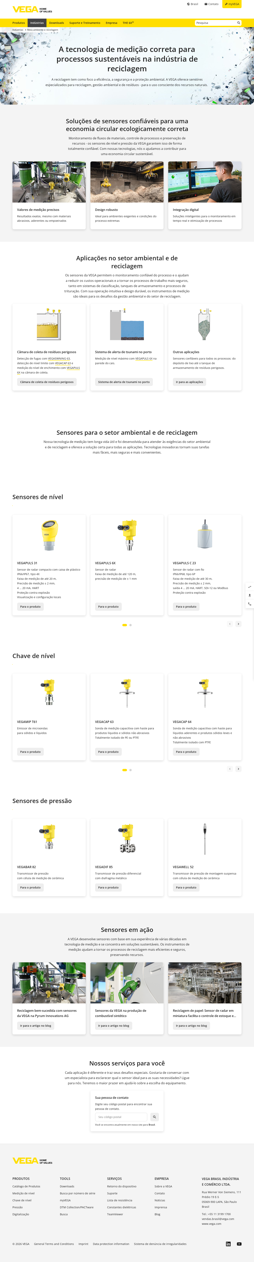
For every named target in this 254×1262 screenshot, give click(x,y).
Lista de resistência (119, 1200)
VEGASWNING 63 (59, 358)
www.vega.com (211, 1224)
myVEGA (65, 1200)
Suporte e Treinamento (84, 23)
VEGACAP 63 (63, 363)
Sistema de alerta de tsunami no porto (124, 382)
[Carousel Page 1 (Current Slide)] (124, 625)
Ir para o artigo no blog (35, 1025)
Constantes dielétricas (121, 1207)
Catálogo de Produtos (26, 1186)
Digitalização (20, 1214)
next (238, 624)
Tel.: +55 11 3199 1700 (216, 1214)
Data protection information (111, 1244)
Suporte (112, 1193)
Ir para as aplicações (189, 382)
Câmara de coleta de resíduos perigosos (47, 382)
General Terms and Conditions (54, 1244)
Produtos (18, 23)
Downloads (56, 23)
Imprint (83, 1244)
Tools (65, 1179)
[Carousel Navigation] (234, 624)
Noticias (160, 1200)
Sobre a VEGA (163, 1186)
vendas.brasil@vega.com (218, 1219)
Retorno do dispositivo (121, 1186)
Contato (160, 1193)
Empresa (111, 23)
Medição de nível (23, 1193)
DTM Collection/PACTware (77, 1207)
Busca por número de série (77, 1193)
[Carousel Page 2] (130, 625)
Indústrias (37, 23)
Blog (157, 1214)
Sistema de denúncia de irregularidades (160, 1244)
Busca (64, 1214)
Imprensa (161, 1207)
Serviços (114, 1179)
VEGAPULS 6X (143, 358)
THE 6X (128, 23)
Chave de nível (22, 1200)
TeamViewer (115, 1214)
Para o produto (30, 606)
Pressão (17, 1207)
